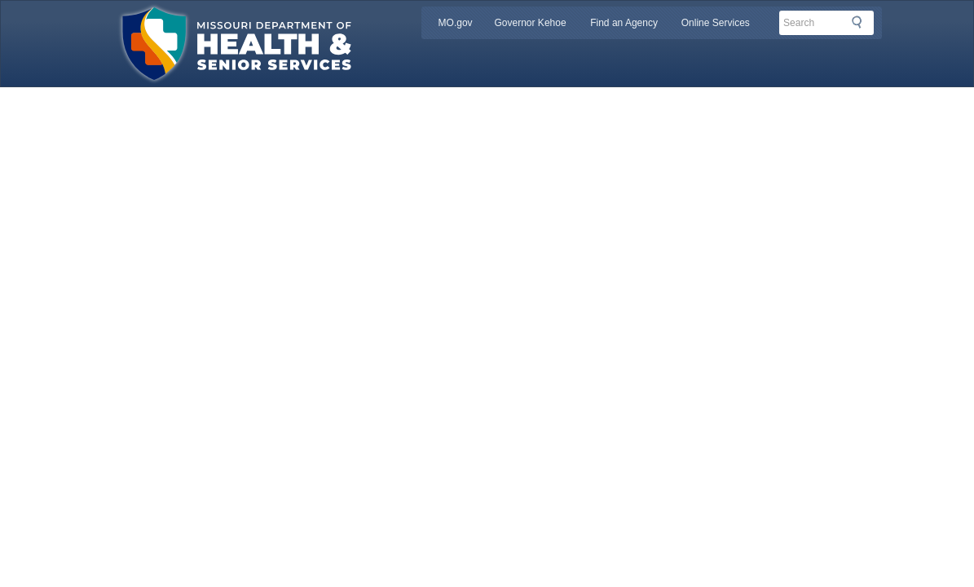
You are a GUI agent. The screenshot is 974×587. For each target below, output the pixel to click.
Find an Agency (624, 23)
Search (861, 22)
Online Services (715, 23)
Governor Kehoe (530, 23)
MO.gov (456, 23)
